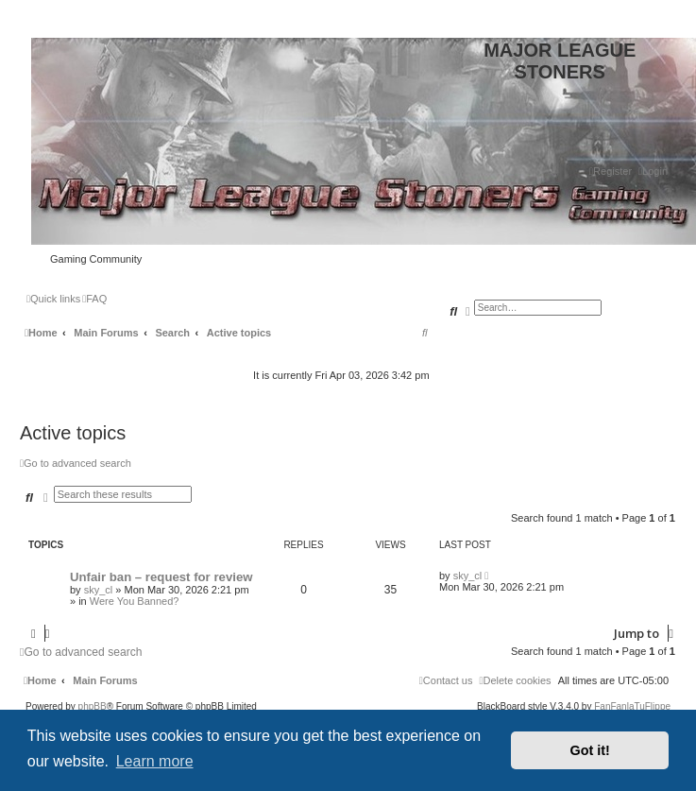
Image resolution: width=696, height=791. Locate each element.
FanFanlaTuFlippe (632, 707)
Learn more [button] (155, 761)
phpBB (92, 707)
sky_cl (98, 589)
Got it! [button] (590, 750)
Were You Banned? (134, 601)
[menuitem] (653, 171)
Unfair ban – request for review (161, 577)
